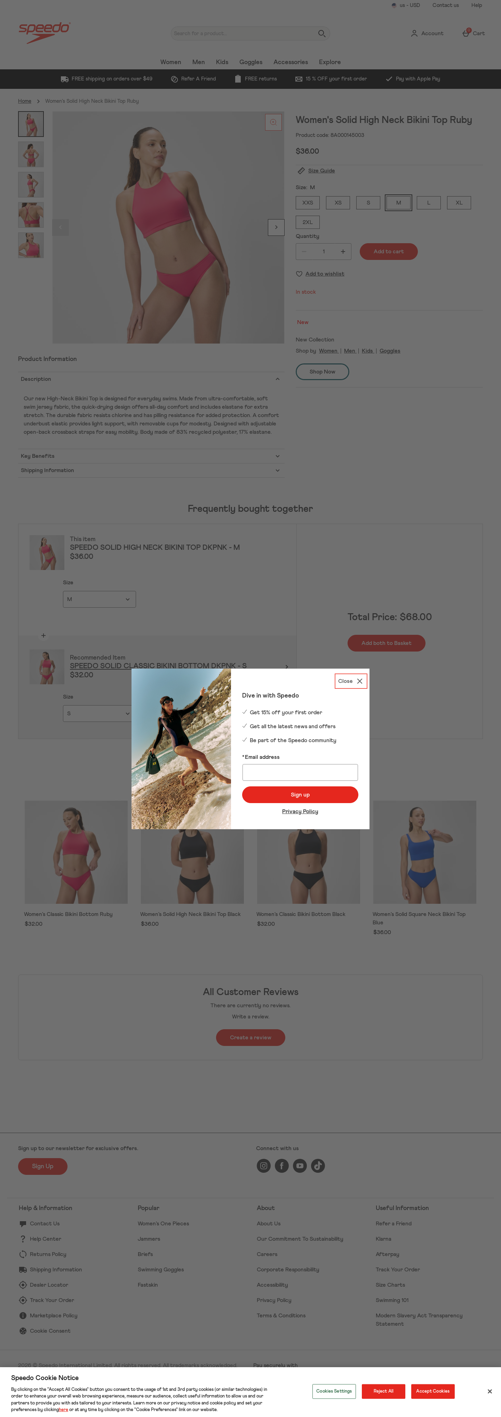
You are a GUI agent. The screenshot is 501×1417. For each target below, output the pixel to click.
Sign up (300, 795)
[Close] (351, 681)
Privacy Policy (300, 811)
